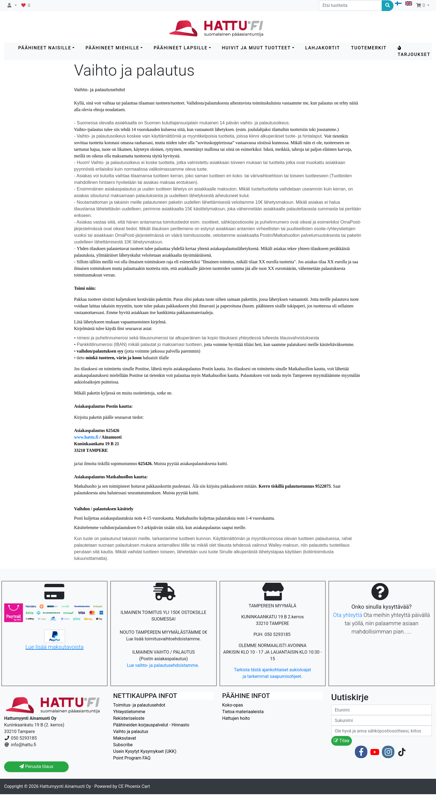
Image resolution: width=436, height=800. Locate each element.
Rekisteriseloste (128, 718)
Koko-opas (232, 705)
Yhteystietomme (129, 711)
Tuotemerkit (369, 47)
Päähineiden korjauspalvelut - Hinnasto (151, 724)
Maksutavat (124, 738)
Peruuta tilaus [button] (36, 766)
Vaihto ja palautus (130, 731)
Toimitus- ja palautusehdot (139, 705)
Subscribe (123, 744)
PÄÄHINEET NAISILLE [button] (44, 47)
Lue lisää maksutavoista (54, 647)
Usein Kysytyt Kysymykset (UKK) (144, 751)
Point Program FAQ (131, 758)
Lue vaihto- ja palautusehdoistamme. (163, 665)
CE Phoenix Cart (134, 786)
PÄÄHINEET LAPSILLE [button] (180, 47)
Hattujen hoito (236, 718)
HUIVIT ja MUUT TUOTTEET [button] (256, 47)
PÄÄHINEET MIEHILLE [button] (112, 47)
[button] (11, 5)
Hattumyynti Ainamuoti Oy (65, 786)
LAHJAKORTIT (322, 47)
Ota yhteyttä (347, 615)
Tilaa (341, 740)
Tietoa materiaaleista (243, 711)
